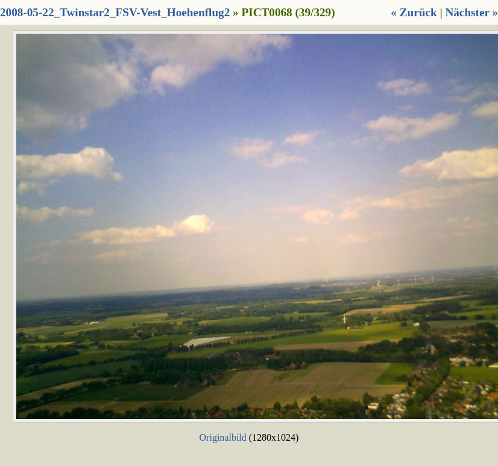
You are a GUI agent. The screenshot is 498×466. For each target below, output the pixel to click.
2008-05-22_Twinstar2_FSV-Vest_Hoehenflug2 (115, 12)
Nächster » (471, 12)
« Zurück (414, 12)
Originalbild (223, 437)
